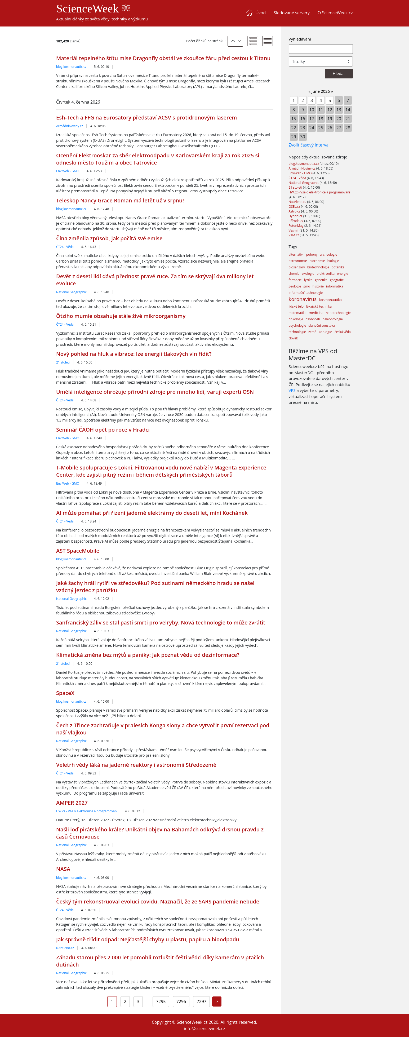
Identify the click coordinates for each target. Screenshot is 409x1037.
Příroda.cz (296, 221)
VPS (292, 390)
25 (233, 40)
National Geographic (71, 292)
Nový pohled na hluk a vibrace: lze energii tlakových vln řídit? (134, 353)
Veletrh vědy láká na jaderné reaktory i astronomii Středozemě (136, 764)
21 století (63, 362)
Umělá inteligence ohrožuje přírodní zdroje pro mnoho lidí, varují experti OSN (155, 391)
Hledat (339, 73)
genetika (321, 280)
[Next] (216, 1001)
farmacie (295, 280)
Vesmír (294, 230)
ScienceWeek (93, 8)
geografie (337, 280)
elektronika (326, 273)
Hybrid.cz (296, 216)
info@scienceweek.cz (204, 1028)
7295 (161, 1001)
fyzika (308, 280)
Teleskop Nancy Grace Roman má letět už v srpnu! (120, 200)
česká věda (343, 332)
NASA (63, 868)
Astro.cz (295, 211)
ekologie (308, 273)
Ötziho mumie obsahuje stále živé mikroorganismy (120, 316)
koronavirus (303, 299)
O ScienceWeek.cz (335, 13)
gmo (307, 286)
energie (342, 273)
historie (318, 286)
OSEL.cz (295, 206)
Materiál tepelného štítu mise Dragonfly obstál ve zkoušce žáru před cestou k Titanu (163, 58)
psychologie (297, 325)
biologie (333, 261)
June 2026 (321, 91)
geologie (295, 286)
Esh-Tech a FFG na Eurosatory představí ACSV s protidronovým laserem (146, 117)
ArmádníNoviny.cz (69, 126)
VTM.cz (294, 235)
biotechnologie (318, 267)
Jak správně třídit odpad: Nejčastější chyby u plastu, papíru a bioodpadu (147, 939)
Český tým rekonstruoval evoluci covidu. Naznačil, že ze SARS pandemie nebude (157, 901)
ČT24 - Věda (65, 247)
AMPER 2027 (72, 802)
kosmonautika (330, 299)
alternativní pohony (303, 254)
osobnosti (312, 319)
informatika (334, 286)
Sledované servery (292, 13)
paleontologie (333, 319)
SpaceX (65, 693)
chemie (294, 273)
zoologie (325, 331)
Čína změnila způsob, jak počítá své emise (109, 238)
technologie (297, 332)
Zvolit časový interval (309, 145)
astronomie (298, 260)
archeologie (328, 254)
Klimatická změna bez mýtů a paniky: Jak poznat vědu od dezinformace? (147, 654)
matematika (297, 313)
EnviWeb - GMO (67, 171)
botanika (338, 267)
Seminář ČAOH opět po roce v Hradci (103, 429)
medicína (316, 312)
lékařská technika (319, 306)
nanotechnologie (338, 313)
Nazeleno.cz (65, 948)
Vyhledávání (300, 39)
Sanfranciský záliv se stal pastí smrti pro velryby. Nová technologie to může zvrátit (160, 622)
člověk (293, 338)
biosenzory (297, 267)
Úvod (260, 13)
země (312, 332)
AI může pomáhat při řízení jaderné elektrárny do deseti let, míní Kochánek (152, 512)
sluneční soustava (322, 325)
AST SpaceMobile (77, 550)
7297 (201, 1001)
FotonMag (296, 225)
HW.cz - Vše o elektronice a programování (87, 811)
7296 (181, 1001)
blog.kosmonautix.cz (71, 66)
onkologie (296, 319)
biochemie (317, 261)
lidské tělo (296, 306)
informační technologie (306, 292)
